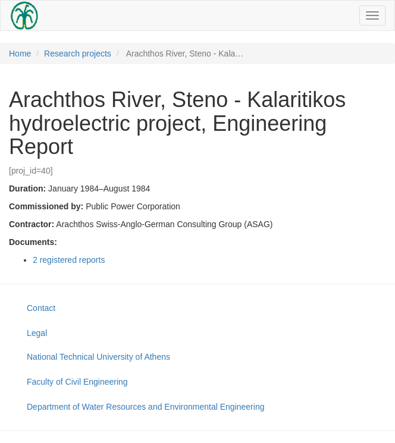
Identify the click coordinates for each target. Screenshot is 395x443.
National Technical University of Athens (98, 357)
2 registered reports (69, 260)
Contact (41, 308)
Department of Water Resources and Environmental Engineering (145, 406)
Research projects (77, 53)
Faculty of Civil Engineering (77, 382)
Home (20, 53)
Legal (37, 333)
